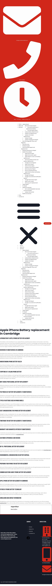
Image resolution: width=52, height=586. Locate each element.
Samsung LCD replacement (31, 182)
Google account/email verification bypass (32, 177)
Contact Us (21, 196)
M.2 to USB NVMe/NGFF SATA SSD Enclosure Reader (32, 189)
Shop (20, 195)
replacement (3, 503)
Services (21, 127)
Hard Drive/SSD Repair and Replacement (28, 148)
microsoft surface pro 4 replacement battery (32, 128)
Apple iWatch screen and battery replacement (32, 157)
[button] (28, 223)
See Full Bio (14, 509)
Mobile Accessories (26, 193)
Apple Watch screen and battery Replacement (32, 172)
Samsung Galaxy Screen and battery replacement (31, 160)
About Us (21, 125)
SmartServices (20, 434)
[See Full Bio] (17, 509)
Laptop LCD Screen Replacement (29, 135)
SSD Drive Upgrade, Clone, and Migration (29, 142)
